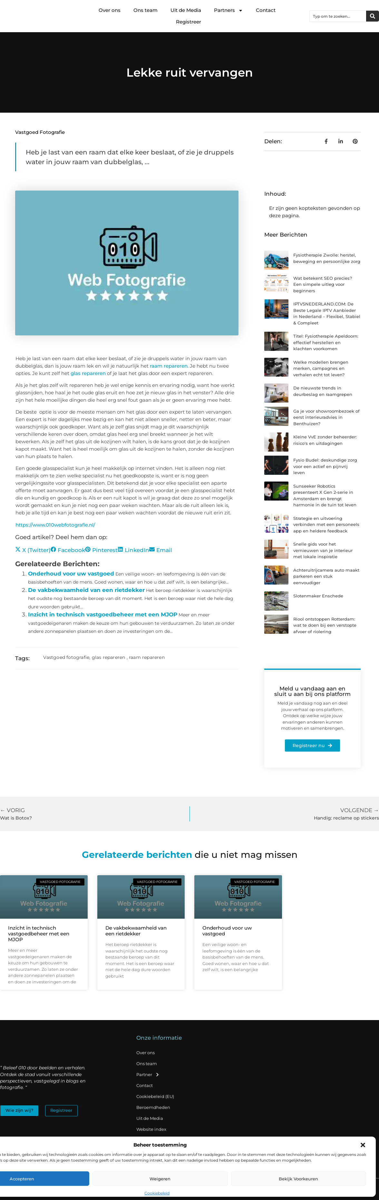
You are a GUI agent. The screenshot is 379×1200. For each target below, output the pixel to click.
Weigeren (160, 1178)
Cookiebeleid (157, 1193)
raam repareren (169, 366)
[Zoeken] (372, 16)
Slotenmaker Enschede (318, 595)
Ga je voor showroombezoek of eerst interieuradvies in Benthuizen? (326, 417)
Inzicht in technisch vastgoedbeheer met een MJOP (102, 614)
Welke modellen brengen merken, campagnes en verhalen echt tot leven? (320, 368)
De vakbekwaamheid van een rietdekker (86, 590)
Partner (148, 1074)
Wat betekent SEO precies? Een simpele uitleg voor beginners (322, 284)
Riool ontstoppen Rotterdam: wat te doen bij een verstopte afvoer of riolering (324, 625)
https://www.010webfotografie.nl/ (55, 525)
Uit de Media (185, 10)
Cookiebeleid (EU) (155, 1096)
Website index (151, 1129)
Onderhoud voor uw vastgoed (71, 573)
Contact (266, 10)
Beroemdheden (153, 1107)
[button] (363, 1145)
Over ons (110, 10)
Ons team (145, 10)
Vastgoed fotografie (40, 132)
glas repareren (88, 373)
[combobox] (338, 16)
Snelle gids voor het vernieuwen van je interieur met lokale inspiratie (323, 550)
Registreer (188, 22)
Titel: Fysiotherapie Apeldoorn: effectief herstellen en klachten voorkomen (325, 342)
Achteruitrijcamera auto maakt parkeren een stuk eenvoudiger (326, 576)
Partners (228, 10)
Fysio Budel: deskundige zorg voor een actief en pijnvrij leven (325, 466)
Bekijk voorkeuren (298, 1178)
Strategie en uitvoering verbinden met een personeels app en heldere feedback (326, 524)
